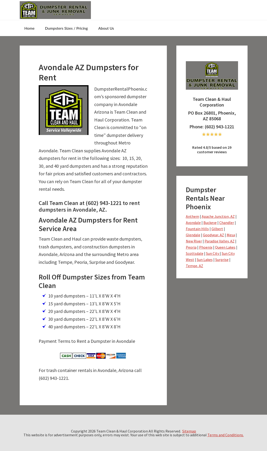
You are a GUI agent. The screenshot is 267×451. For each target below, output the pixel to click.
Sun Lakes (205, 259)
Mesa (231, 234)
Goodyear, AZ (213, 234)
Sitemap (189, 431)
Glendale (193, 234)
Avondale (193, 222)
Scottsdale (194, 253)
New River (194, 241)
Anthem (192, 216)
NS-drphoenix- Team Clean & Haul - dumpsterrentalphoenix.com (55, 9)
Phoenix (205, 247)
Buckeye (210, 222)
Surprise (222, 259)
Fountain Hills (197, 228)
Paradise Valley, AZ (219, 241)
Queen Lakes (225, 247)
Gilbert (217, 228)
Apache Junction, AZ (218, 216)
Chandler (226, 222)
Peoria (191, 247)
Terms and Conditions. (225, 434)
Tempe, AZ (194, 265)
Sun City (213, 253)
